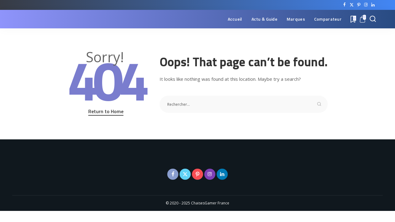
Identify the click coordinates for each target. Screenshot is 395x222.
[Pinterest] (358, 5)
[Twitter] (351, 5)
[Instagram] (365, 5)
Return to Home (105, 111)
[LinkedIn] (372, 5)
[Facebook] (344, 5)
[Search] (372, 19)
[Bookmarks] (352, 19)
